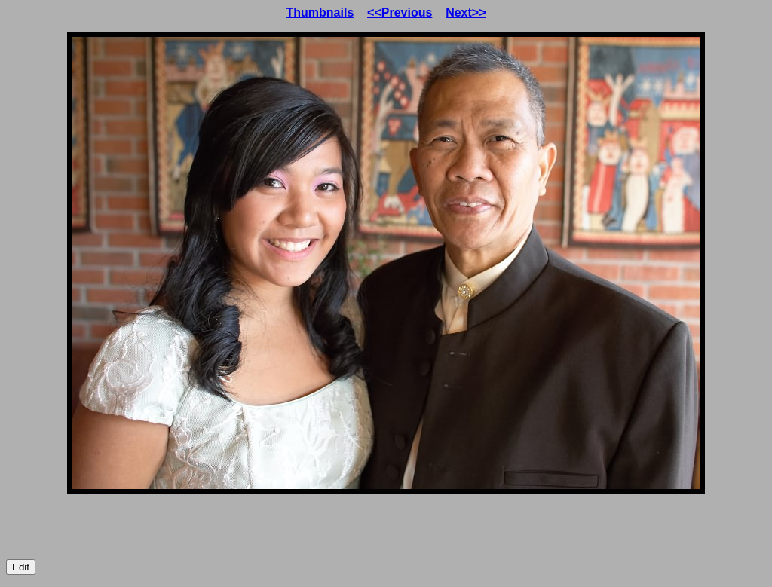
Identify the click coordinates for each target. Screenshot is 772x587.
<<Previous (399, 12)
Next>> (466, 12)
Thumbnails (320, 12)
